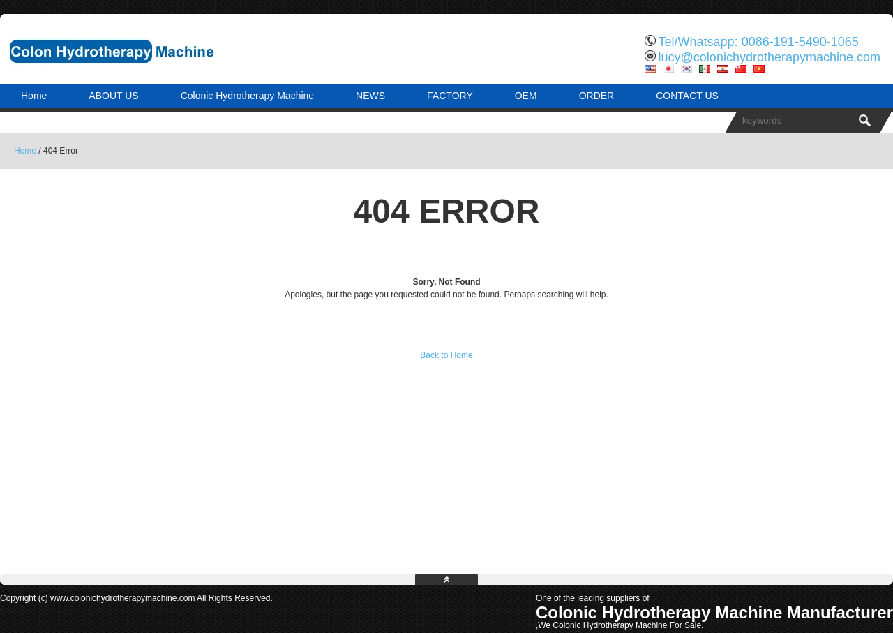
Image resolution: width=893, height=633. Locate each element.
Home (34, 95)
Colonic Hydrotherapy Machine (247, 95)
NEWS (370, 95)
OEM (526, 95)
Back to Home (446, 355)
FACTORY (450, 95)
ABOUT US (113, 95)
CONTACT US (687, 95)
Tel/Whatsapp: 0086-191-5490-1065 (759, 42)
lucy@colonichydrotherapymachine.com (769, 57)
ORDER (597, 95)
